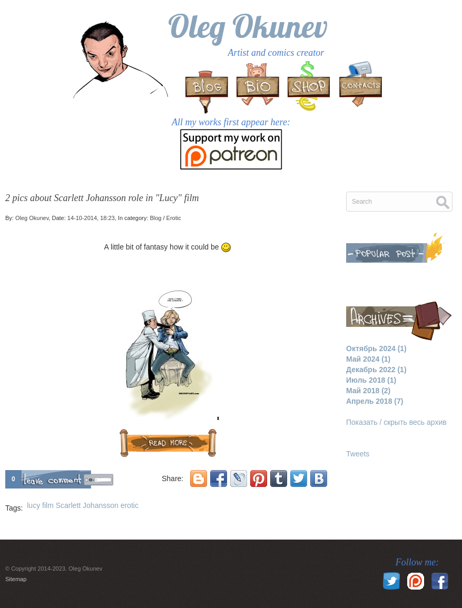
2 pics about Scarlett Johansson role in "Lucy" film (102, 198)
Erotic (173, 218)
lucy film (40, 505)
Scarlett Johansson (87, 505)
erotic (130, 505)
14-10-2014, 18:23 (91, 218)
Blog (155, 218)
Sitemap (15, 579)
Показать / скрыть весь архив (396, 422)
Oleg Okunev (248, 26)
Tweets (357, 454)
